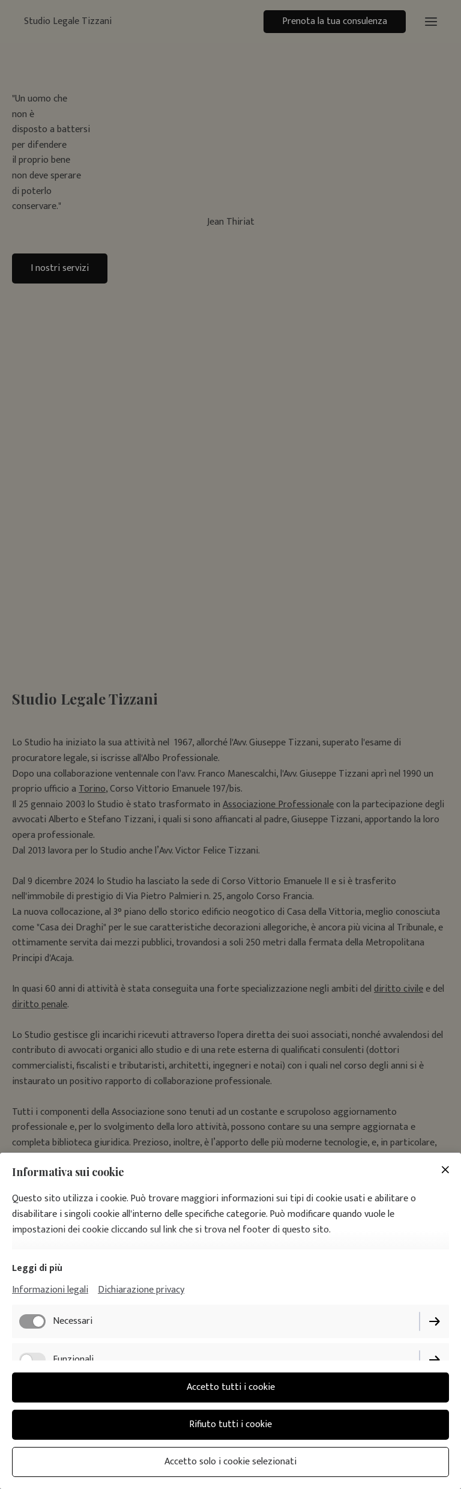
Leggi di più (37, 1268)
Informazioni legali (50, 1290)
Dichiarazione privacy (141, 1290)
